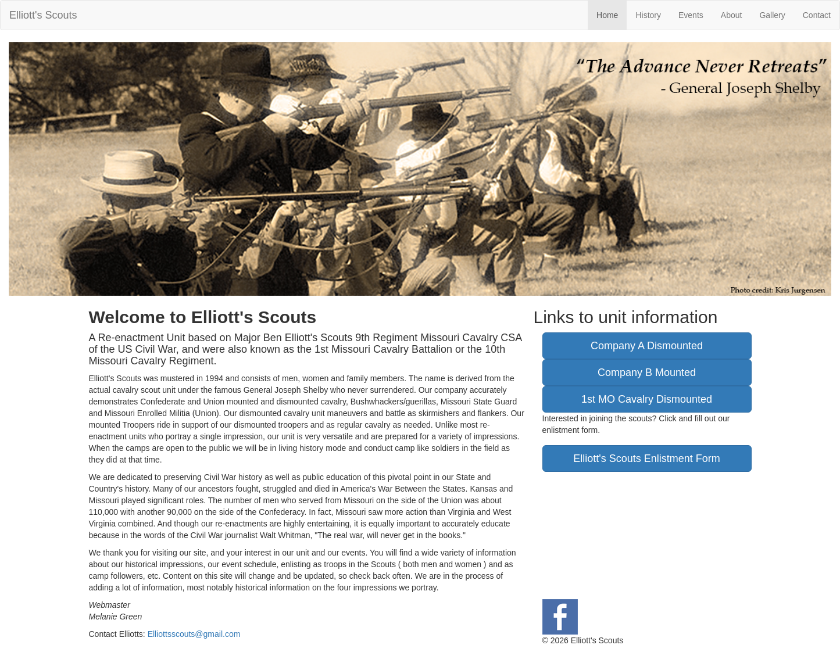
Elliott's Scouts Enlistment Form (646, 458)
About (731, 15)
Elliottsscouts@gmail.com (194, 634)
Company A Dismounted (647, 346)
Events (690, 15)
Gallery (772, 15)
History (648, 15)
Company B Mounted (647, 372)
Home (607, 15)
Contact (817, 15)
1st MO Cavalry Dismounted (646, 399)
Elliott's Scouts (43, 15)
